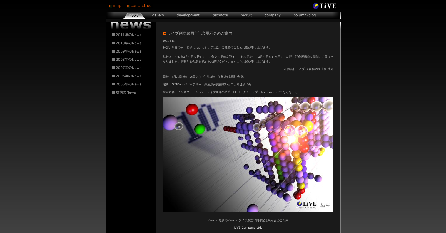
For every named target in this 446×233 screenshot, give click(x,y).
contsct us (139, 6)
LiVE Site (324, 6)
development (188, 15)
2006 (130, 76)
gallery (158, 15)
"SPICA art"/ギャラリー (187, 84)
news (134, 15)
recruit (246, 15)
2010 (130, 43)
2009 (130, 51)
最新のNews (226, 220)
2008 (130, 59)
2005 (130, 84)
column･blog (304, 15)
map (117, 6)
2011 (130, 35)
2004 (130, 92)
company (272, 15)
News (211, 220)
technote (220, 15)
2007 (130, 68)
